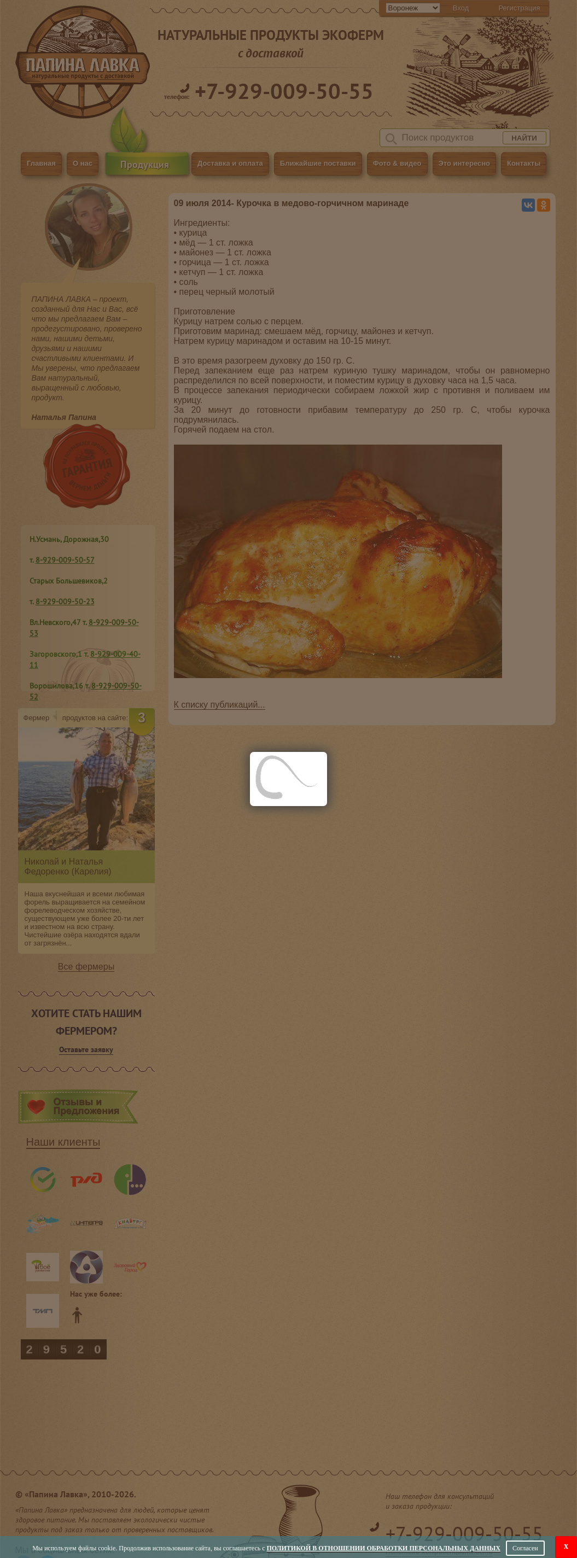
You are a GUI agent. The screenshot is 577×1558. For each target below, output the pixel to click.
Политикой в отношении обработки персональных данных (383, 1548)
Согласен (525, 1548)
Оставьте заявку (86, 1049)
